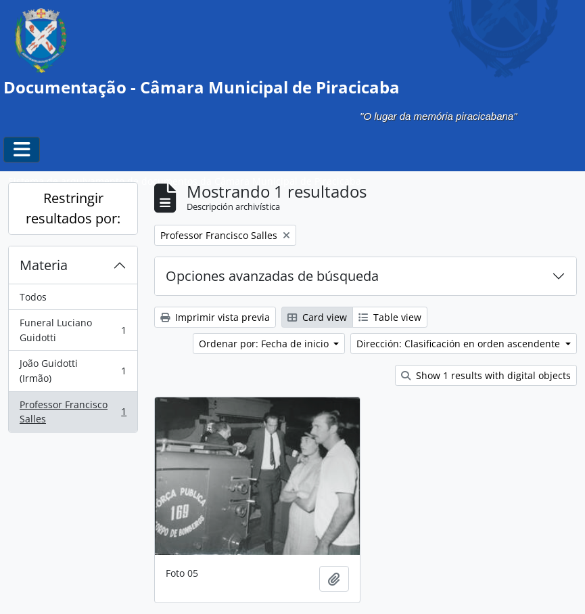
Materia (44, 265)
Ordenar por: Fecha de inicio (265, 343)
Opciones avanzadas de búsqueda (272, 276)
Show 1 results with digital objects (486, 375)
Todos (33, 296)
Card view (317, 317)
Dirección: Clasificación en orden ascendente (459, 343)
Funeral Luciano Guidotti (72, 330)
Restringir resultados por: (73, 208)
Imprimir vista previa (215, 317)
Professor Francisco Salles (72, 412)
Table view (389, 317)
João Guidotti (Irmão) (72, 371)
